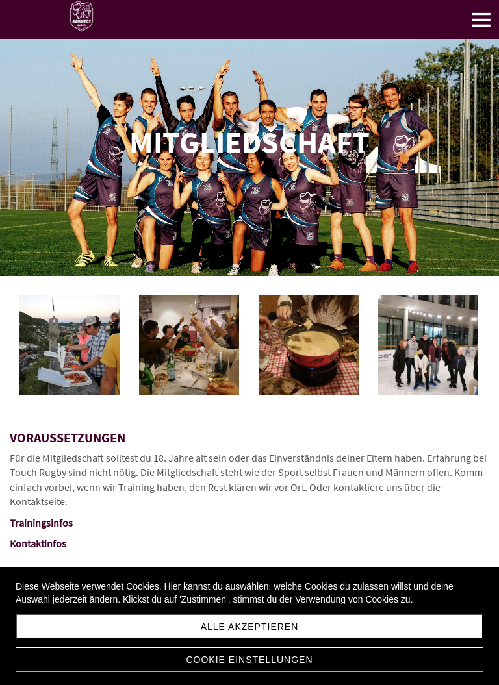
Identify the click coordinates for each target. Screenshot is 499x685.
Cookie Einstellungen (249, 659)
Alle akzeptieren (250, 626)
